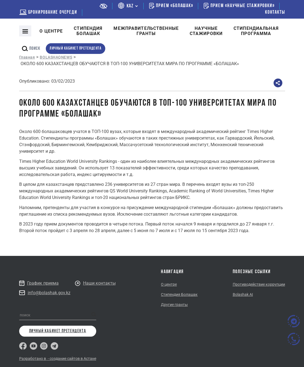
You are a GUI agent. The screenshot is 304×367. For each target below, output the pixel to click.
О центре (51, 31)
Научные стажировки (206, 31)
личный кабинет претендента (75, 49)
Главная (27, 57)
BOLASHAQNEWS (56, 57)
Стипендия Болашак (179, 294)
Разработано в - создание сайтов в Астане (57, 358)
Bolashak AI (243, 294)
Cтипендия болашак (88, 31)
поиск (31, 48)
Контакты (275, 12)
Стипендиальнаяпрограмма (256, 31)
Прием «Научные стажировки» (239, 6)
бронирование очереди (48, 12)
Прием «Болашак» (171, 6)
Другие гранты (174, 304)
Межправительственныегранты (145, 31)
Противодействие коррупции (259, 284)
